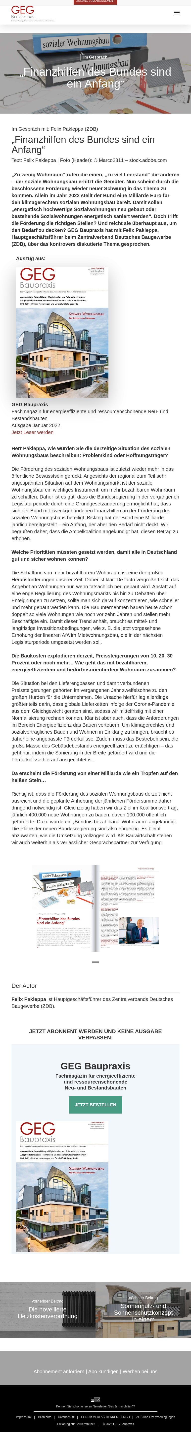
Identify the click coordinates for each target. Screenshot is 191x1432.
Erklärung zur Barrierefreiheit (76, 1424)
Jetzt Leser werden (32, 432)
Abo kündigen (103, 1371)
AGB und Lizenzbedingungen (155, 1417)
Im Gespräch (95, 57)
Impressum (24, 1417)
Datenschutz (66, 1417)
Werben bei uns (140, 1371)
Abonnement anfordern (59, 1371)
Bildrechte (44, 1417)
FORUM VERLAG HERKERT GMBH (105, 1417)
